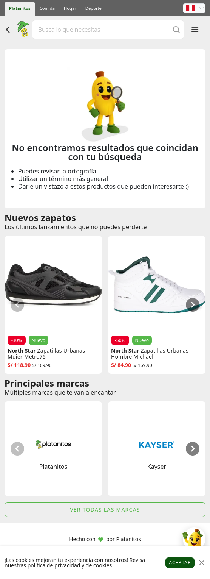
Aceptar (180, 562)
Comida (47, 8)
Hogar (70, 8)
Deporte (93, 8)
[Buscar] (176, 29)
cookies (102, 565)
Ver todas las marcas (105, 509)
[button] (194, 8)
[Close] (201, 563)
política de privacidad (54, 565)
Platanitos (20, 8)
